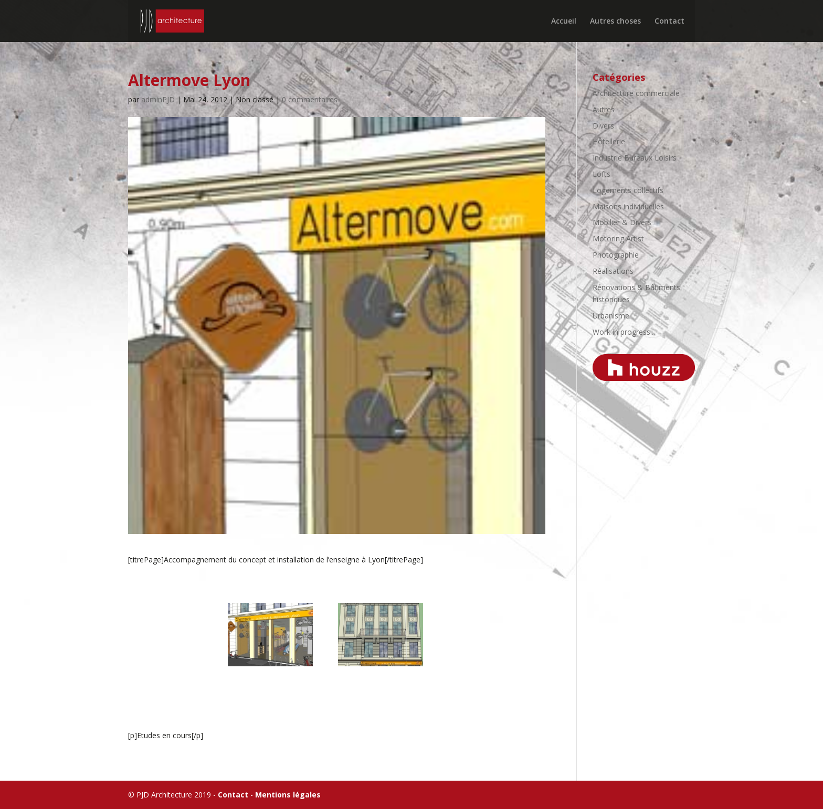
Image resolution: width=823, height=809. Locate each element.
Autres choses (615, 21)
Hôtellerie (609, 141)
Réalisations (613, 271)
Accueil (563, 21)
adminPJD (158, 99)
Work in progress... (624, 332)
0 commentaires (309, 99)
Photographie (616, 255)
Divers (603, 126)
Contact (669, 21)
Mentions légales (288, 795)
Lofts (601, 174)
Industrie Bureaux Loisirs (635, 158)
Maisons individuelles (628, 206)
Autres (604, 109)
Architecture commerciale (636, 93)
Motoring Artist (618, 238)
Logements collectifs (628, 190)
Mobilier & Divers (622, 222)
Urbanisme (611, 316)
